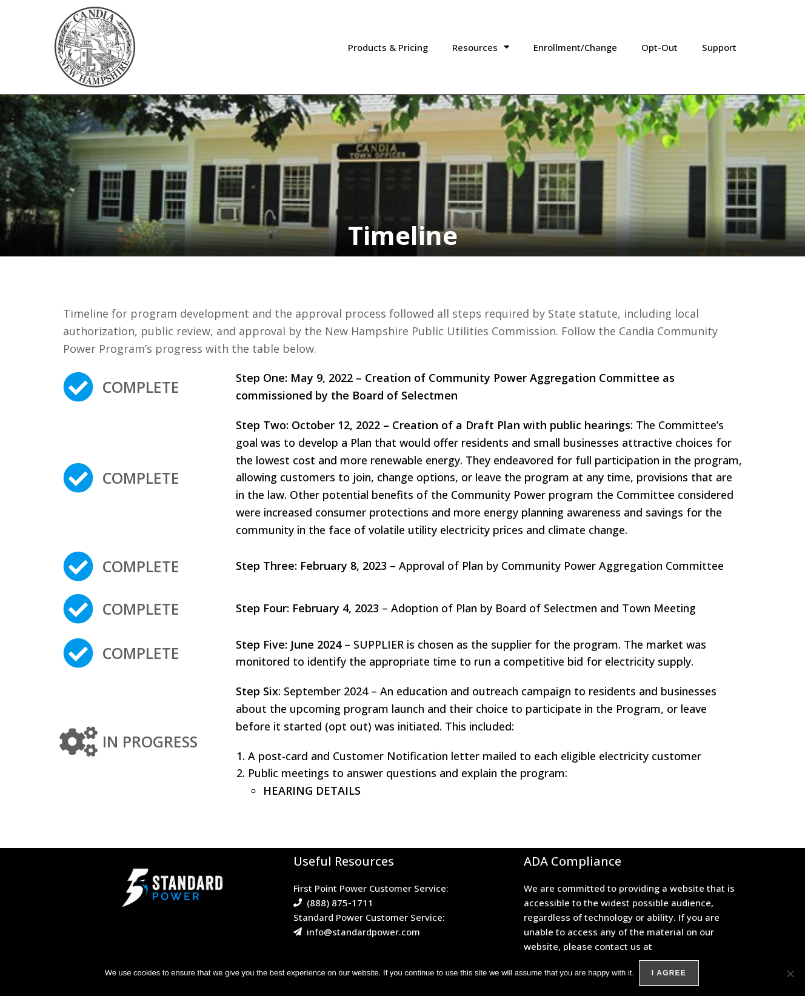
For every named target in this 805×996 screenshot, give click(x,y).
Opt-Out (659, 47)
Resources (480, 47)
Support (719, 47)
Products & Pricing (388, 47)
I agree (670, 974)
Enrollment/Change (575, 47)
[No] (790, 974)
